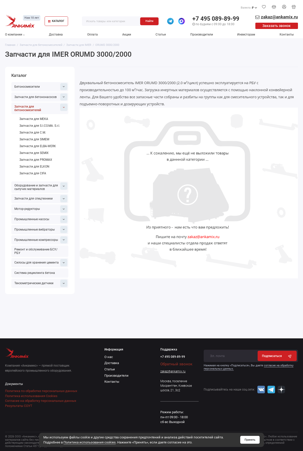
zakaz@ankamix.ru (173, 371)
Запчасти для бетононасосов (40, 97)
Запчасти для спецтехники (40, 198)
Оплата (92, 34)
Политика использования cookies (90, 442)
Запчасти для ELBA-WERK (37, 146)
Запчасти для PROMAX (35, 160)
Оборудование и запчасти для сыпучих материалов (40, 186)
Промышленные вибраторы (40, 229)
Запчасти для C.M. (32, 132)
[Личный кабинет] (284, 7)
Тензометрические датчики (40, 283)
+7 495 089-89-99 (215, 19)
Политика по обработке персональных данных (41, 391)
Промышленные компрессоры (40, 240)
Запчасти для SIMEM (34, 139)
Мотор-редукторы (40, 209)
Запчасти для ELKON (34, 166)
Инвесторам (246, 34)
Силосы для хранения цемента (40, 262)
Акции (126, 34)
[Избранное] (264, 7)
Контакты (287, 34)
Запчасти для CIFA (32, 173)
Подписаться (277, 356)
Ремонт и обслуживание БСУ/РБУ (35, 251)
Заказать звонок (276, 26)
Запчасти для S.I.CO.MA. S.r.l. (39, 125)
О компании (14, 34)
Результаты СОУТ (18, 406)
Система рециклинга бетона (34, 273)
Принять (250, 439)
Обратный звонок (176, 364)
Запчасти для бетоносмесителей (40, 108)
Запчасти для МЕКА (33, 119)
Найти (149, 21)
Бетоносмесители (40, 86)
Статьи (161, 34)
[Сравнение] (274, 7)
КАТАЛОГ (56, 21)
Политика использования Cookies (31, 396)
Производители (201, 34)
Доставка (56, 34)
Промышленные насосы (40, 219)
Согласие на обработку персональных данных (40, 401)
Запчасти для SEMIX (34, 153)
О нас (108, 357)
